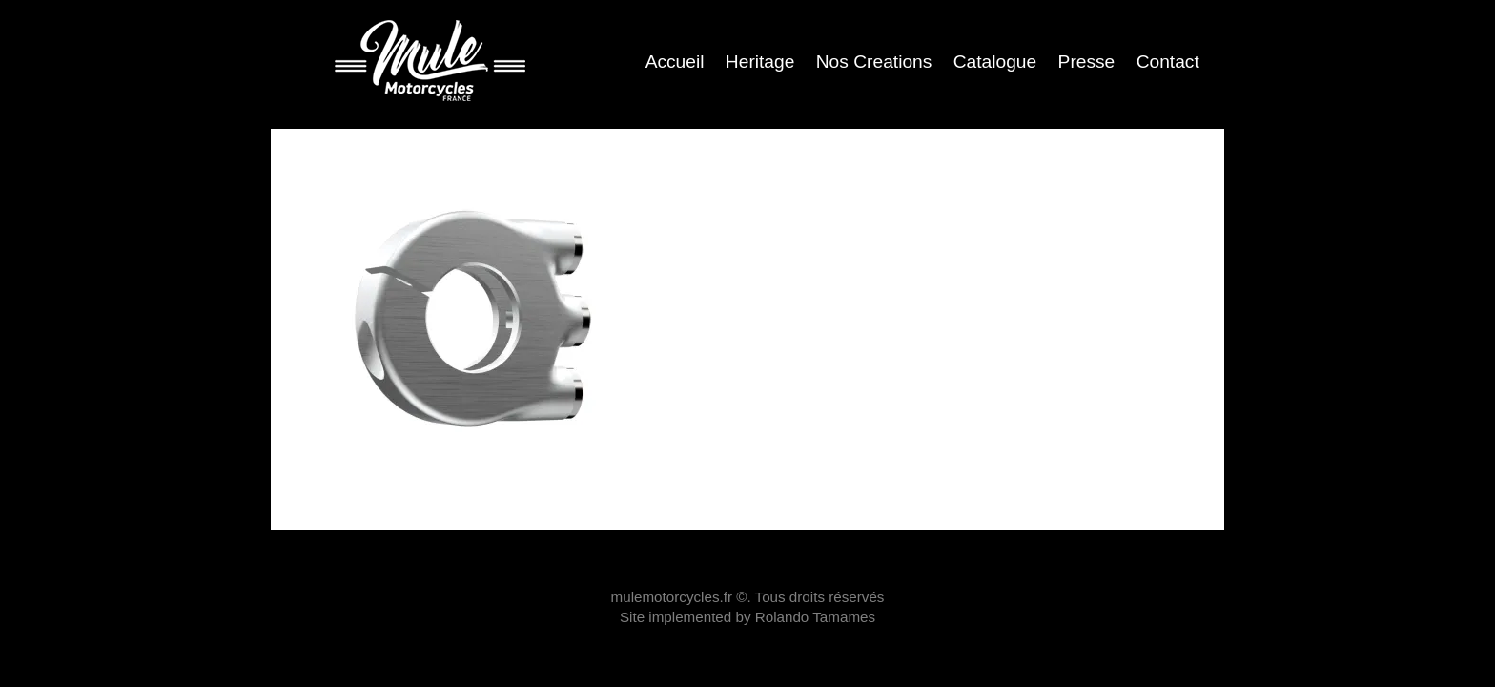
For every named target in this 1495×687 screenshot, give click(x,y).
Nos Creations (874, 62)
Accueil (675, 62)
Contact (1168, 62)
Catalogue (994, 62)
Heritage (760, 62)
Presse (1087, 62)
